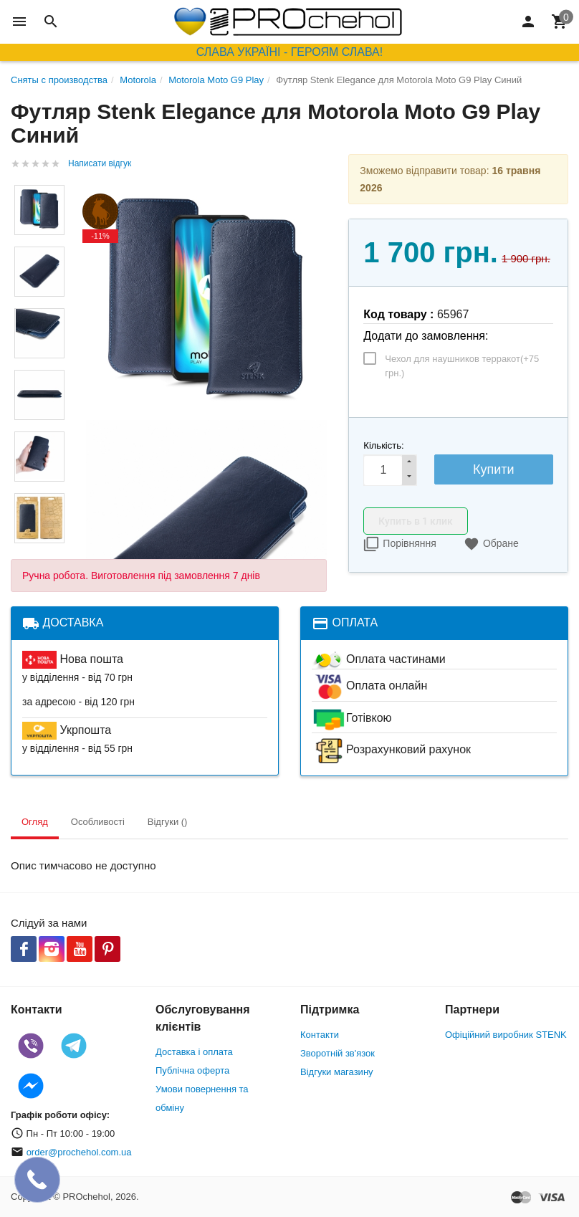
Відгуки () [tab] (168, 821)
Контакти (319, 1034)
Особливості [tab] (98, 821)
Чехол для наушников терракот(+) (462, 365)
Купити (494, 469)
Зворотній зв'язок (337, 1053)
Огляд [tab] (34, 821)
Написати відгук (99, 163)
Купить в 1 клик (415, 521)
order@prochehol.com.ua (79, 1152)
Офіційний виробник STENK (506, 1034)
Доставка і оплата (194, 1051)
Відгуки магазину (336, 1071)
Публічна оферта (192, 1070)
